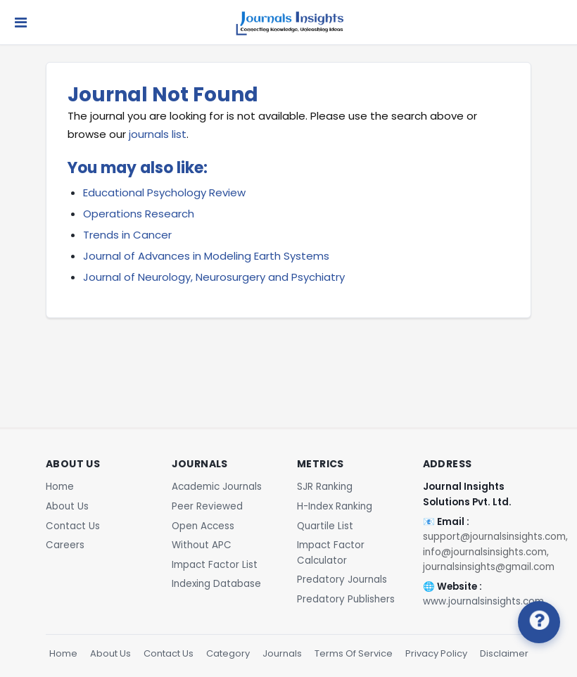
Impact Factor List (215, 564)
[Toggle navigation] (21, 22)
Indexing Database (216, 583)
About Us (67, 506)
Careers (65, 545)
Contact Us (73, 526)
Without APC (202, 545)
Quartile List (325, 526)
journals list (157, 134)
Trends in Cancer (127, 234)
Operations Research (138, 213)
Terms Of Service (354, 653)
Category (228, 653)
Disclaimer (504, 653)
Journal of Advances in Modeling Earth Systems (206, 255)
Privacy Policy (436, 653)
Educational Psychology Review (164, 192)
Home (60, 486)
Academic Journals (217, 486)
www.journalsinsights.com (483, 601)
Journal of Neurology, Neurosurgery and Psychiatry (214, 277)
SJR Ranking (325, 486)
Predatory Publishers (346, 599)
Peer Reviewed (207, 506)
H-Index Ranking (334, 506)
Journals (282, 653)
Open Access (203, 526)
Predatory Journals (342, 579)
